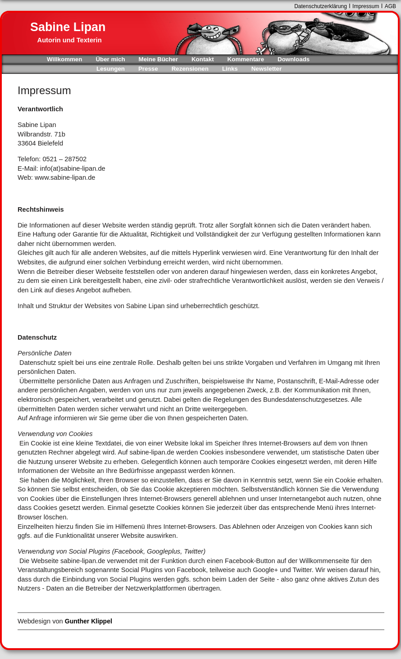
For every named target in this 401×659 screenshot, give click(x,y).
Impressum (365, 6)
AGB (390, 6)
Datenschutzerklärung (320, 6)
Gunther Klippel (88, 621)
